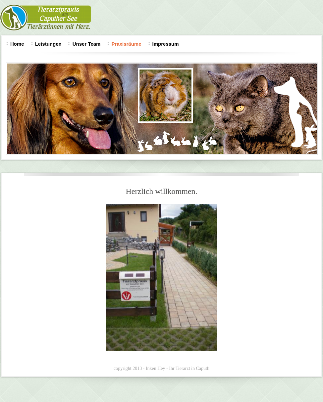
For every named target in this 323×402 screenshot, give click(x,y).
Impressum (165, 44)
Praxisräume (126, 44)
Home (17, 44)
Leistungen (48, 44)
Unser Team (87, 44)
